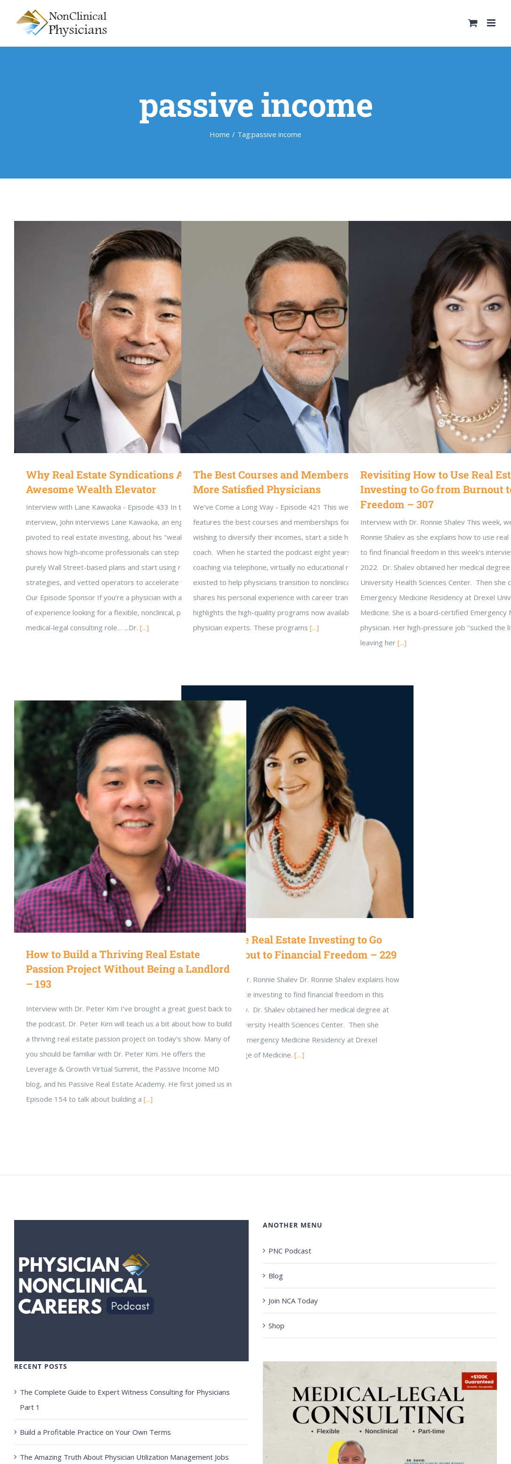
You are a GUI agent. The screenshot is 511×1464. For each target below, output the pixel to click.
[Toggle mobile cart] (473, 23)
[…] (299, 1054)
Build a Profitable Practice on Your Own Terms (95, 1432)
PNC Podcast (289, 1250)
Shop (276, 1325)
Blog (275, 1275)
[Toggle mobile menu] (492, 23)
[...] (144, 627)
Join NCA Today (293, 1300)
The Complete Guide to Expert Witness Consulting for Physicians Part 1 (125, 1399)
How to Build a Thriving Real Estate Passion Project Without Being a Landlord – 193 (128, 969)
